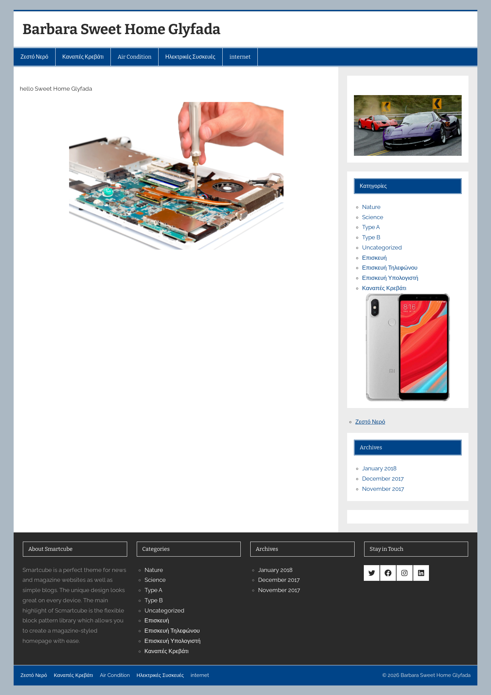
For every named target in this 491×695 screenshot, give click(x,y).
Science (372, 217)
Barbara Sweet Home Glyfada (122, 29)
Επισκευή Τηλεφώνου (389, 267)
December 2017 (383, 478)
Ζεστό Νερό (370, 421)
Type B (371, 237)
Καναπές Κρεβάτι (384, 288)
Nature (371, 206)
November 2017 (383, 488)
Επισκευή (374, 257)
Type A (371, 227)
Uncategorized (382, 247)
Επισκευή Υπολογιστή (390, 277)
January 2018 (379, 468)
